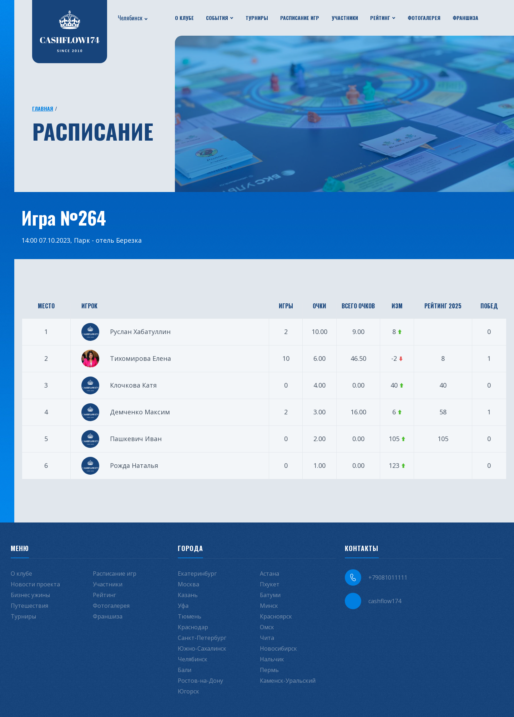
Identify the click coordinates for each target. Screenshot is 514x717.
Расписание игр (299, 17)
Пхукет (269, 584)
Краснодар (193, 627)
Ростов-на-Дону (200, 681)
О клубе (184, 17)
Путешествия (29, 606)
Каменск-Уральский (288, 681)
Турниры (257, 17)
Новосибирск (278, 648)
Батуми (270, 595)
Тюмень (189, 616)
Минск (269, 606)
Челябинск (130, 18)
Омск (267, 627)
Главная (42, 108)
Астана (269, 573)
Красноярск (276, 616)
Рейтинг (380, 17)
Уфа (183, 606)
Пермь (269, 670)
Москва (188, 584)
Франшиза (465, 17)
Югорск (188, 691)
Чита (267, 638)
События (217, 17)
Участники (345, 17)
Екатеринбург (197, 573)
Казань (188, 595)
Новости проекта (35, 584)
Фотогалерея (424, 17)
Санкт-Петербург (202, 638)
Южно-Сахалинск (202, 648)
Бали (184, 670)
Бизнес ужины (30, 595)
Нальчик (272, 659)
